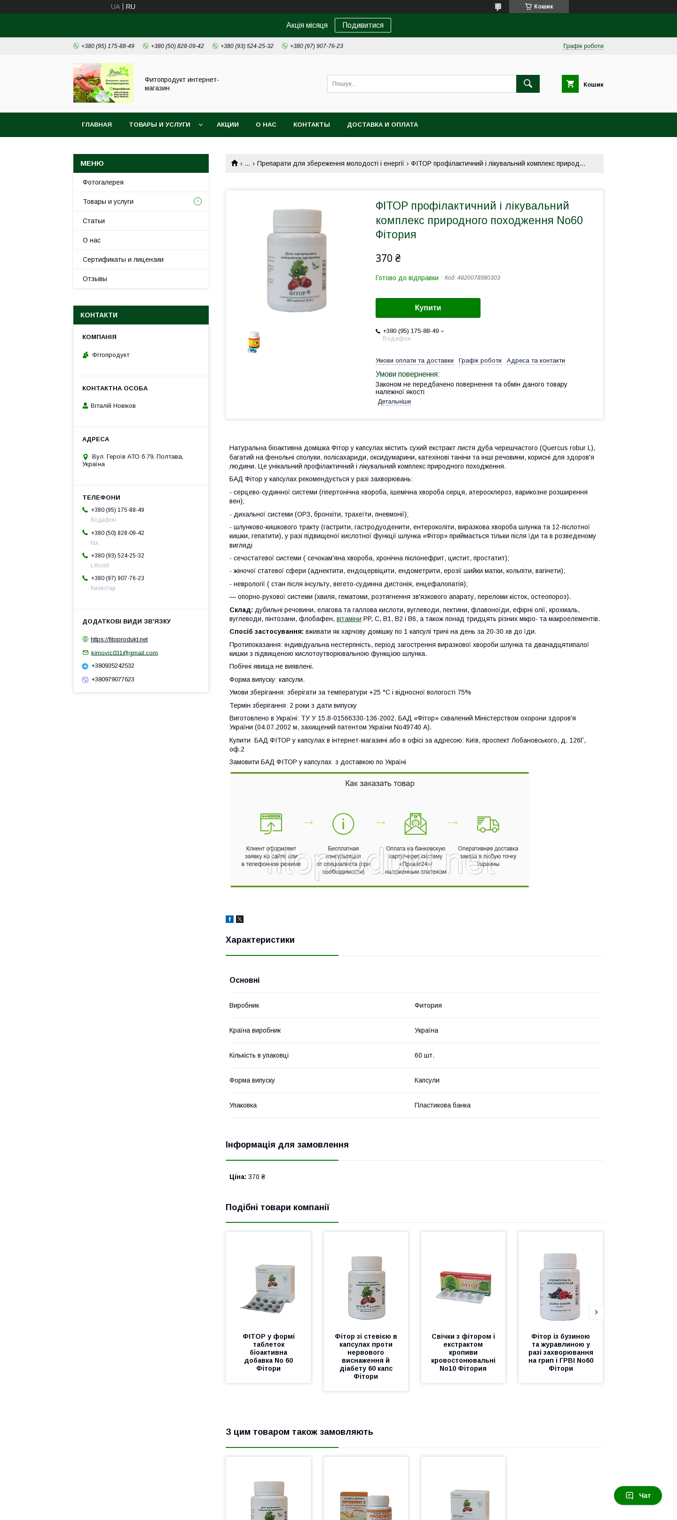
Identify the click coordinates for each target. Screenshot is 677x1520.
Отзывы (95, 279)
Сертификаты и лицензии (123, 259)
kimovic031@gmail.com (124, 652)
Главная (97, 124)
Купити (428, 308)
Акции (228, 124)
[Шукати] (528, 84)
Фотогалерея (103, 182)
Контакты (311, 124)
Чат (638, 1495)
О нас (266, 124)
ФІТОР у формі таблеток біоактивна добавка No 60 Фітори (270, 1352)
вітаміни (349, 619)
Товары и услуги (159, 124)
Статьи (94, 221)
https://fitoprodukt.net (119, 639)
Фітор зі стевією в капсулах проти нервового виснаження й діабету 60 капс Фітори (367, 1356)
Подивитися (363, 25)
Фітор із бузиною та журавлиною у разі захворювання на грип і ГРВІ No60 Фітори (561, 1352)
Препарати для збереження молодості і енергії (330, 163)
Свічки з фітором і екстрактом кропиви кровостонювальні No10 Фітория (464, 1352)
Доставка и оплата (382, 124)
